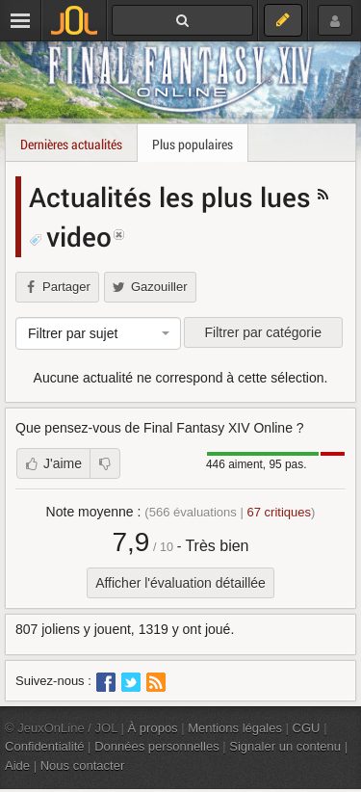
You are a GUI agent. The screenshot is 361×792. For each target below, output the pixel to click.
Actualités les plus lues (173, 196)
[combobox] (98, 333)
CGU (307, 728)
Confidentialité (45, 746)
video (70, 236)
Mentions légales (235, 728)
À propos (153, 728)
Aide (17, 765)
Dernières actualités (71, 144)
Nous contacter (82, 765)
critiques (278, 512)
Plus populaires (192, 144)
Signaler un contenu (285, 746)
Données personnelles (156, 746)
